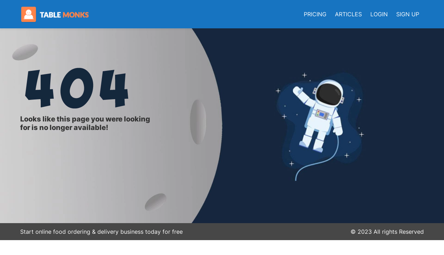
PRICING (315, 14)
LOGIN (379, 14)
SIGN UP (407, 14)
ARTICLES (348, 14)
